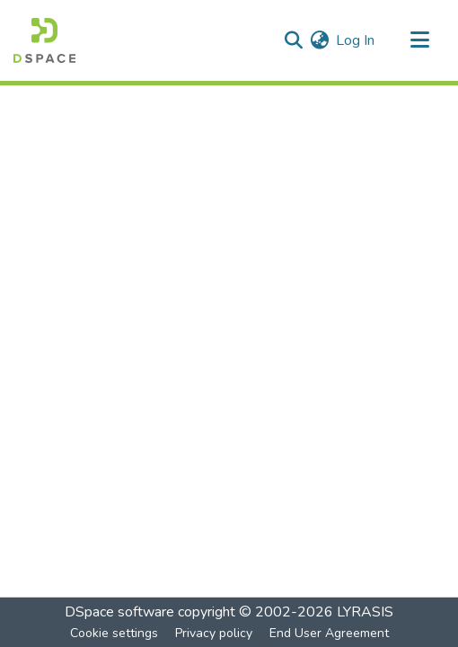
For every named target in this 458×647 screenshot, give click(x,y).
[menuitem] (319, 40)
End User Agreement (329, 633)
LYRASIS (365, 612)
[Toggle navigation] (419, 40)
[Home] (44, 40)
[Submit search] (293, 40)
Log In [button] (356, 40)
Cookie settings (114, 633)
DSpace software (119, 612)
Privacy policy (213, 633)
